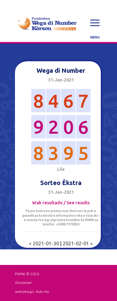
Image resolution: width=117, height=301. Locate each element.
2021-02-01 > (78, 243)
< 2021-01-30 (44, 243)
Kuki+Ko (42, 291)
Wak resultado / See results (61, 202)
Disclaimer (23, 282)
